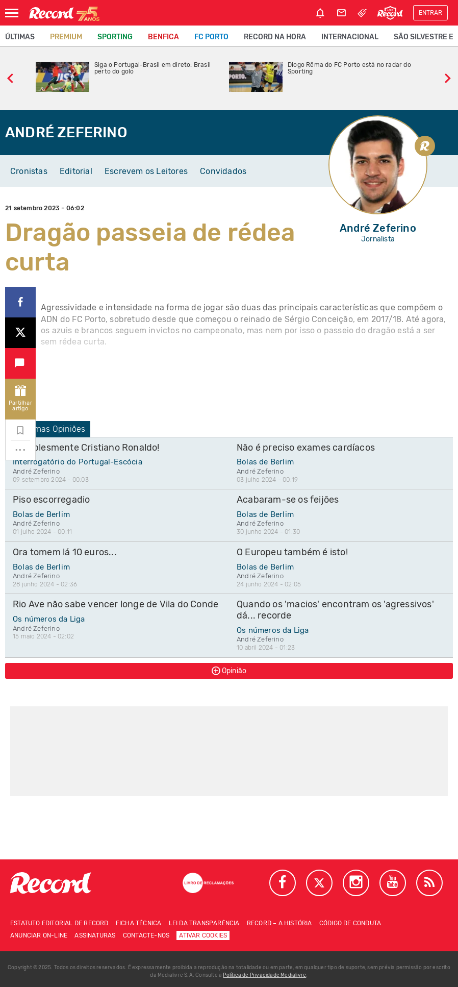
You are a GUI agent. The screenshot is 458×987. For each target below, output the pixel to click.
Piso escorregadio (51, 499)
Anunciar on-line (38, 935)
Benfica (163, 37)
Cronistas (28, 171)
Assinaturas (94, 935)
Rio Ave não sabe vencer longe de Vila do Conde (115, 604)
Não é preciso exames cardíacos (306, 447)
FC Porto (211, 37)
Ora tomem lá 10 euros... (65, 552)
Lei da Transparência (204, 923)
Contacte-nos (146, 935)
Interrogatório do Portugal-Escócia (77, 461)
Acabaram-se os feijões (288, 499)
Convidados (223, 171)
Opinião (229, 670)
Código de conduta (350, 923)
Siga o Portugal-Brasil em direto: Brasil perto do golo (152, 68)
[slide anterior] (10, 77)
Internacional (349, 37)
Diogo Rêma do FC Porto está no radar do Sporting (349, 68)
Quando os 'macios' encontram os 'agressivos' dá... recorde (335, 610)
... (20, 446)
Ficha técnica (139, 923)
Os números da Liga (49, 619)
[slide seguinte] (448, 77)
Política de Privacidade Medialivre (264, 975)
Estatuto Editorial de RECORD (59, 923)
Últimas (20, 37)
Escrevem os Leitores (146, 171)
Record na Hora (275, 37)
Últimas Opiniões (47, 429)
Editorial (76, 171)
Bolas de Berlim (265, 461)
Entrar (430, 12)
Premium (66, 37)
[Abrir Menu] (11, 13)
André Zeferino (36, 471)
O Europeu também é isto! (292, 552)
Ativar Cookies (203, 935)
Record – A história (279, 923)
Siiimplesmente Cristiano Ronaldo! (86, 447)
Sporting (115, 37)
